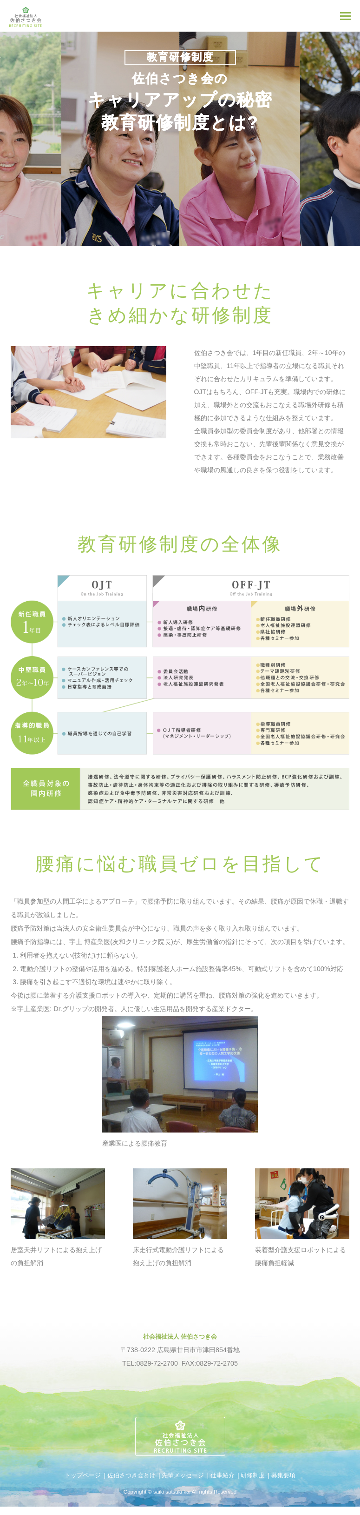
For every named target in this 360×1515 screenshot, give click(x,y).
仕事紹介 (222, 1475)
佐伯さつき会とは (131, 1475)
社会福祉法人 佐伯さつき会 (180, 1336)
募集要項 (283, 1475)
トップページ (83, 1475)
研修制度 (253, 1475)
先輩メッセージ (183, 1475)
